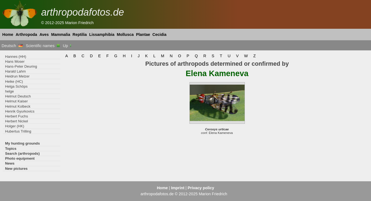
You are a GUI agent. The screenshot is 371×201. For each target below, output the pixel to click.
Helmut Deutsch (18, 96)
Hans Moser (14, 61)
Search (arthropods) (22, 153)
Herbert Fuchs (16, 116)
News (10, 163)
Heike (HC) (14, 81)
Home (7, 34)
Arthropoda (26, 34)
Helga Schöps (16, 86)
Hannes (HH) (15, 56)
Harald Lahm (15, 71)
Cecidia (159, 34)
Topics (10, 149)
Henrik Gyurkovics (19, 111)
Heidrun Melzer (17, 76)
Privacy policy (201, 188)
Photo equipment (20, 158)
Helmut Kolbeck (17, 106)
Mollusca (125, 34)
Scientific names (43, 46)
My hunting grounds (22, 143)
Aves (44, 34)
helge (9, 91)
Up (67, 46)
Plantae (143, 34)
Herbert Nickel (16, 121)
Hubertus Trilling (18, 131)
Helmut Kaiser (16, 101)
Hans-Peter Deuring (21, 66)
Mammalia (60, 34)
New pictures (16, 168)
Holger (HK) (14, 126)
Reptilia (80, 34)
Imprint (178, 188)
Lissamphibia (101, 34)
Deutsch (12, 46)
